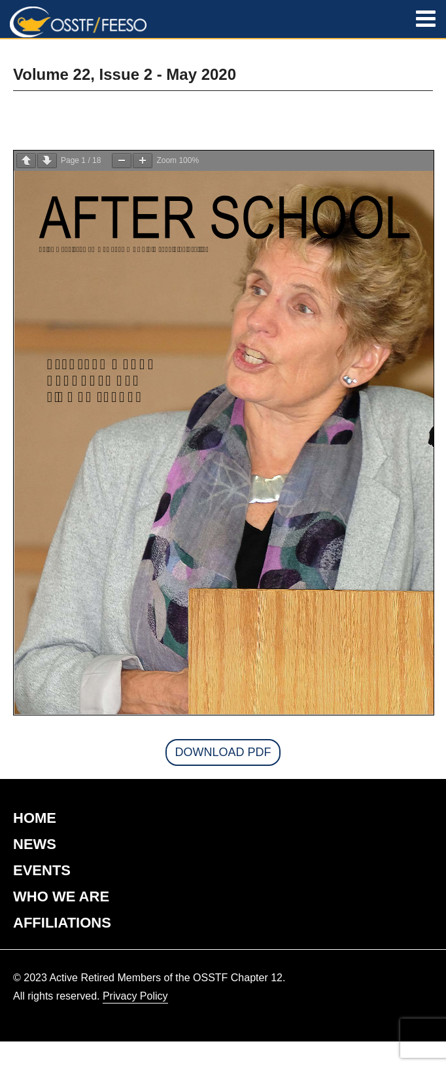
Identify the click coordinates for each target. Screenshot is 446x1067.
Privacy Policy (135, 996)
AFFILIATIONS (62, 922)
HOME (34, 818)
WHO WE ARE (61, 896)
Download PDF (223, 752)
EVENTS (42, 870)
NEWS (34, 844)
